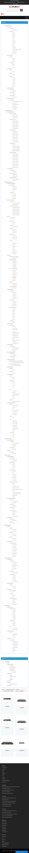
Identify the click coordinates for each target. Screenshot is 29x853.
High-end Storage (12, 119)
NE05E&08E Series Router (16, 332)
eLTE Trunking (12, 574)
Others (13, 86)
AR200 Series (14, 295)
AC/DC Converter (12, 608)
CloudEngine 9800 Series (16, 213)
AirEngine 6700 (15, 231)
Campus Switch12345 (11, 183)
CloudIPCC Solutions (15, 501)
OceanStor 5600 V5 (15, 137)
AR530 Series (14, 304)
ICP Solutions (14, 502)
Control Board (14, 529)
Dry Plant (11, 368)
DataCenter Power (10, 631)
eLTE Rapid (12, 571)
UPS (10, 632)
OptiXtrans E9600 (15, 425)
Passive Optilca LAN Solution (6, 788)
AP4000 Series (15, 246)
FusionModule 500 (15, 644)
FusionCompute (4, 825)
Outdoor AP (12, 234)
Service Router (12, 325)
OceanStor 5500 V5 (15, 134)
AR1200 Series (15, 292)
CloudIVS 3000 (15, 459)
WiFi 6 (8, 216)
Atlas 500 (14, 83)
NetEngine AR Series (13, 307)
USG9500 (14, 280)
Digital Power (7, 605)
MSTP (13, 434)
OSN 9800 (14, 429)
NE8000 (14, 338)
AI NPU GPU (9, 68)
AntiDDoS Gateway (13, 259)
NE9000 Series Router (16, 340)
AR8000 (14, 319)
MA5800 (11, 532)
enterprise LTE (10, 559)
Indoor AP (11, 228)
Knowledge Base (4, 846)
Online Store (3, 839)
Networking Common (11, 359)
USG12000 (14, 271)
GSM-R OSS (14, 586)
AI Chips (14, 77)
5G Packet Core (15, 599)
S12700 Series (14, 186)
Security (8, 255)
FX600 (13, 46)
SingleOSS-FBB (12, 356)
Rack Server (12, 31)
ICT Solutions (7, 661)
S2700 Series (14, 195)
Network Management (11, 352)
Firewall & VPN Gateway (14, 268)
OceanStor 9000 (15, 174)
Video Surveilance (10, 456)
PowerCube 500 (15, 629)
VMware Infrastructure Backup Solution (7, 815)
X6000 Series (14, 52)
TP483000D (14, 617)
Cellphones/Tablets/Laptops (5, 780)
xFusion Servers (8, 25)
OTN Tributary (14, 550)
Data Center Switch (13, 667)
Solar (11, 626)
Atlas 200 (14, 80)
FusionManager (4, 828)
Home (3, 689)
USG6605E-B (21, 750)
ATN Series (14, 326)
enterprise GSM (10, 583)
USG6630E (7, 727)
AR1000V (14, 322)
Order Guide (9, 673)
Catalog (8, 682)
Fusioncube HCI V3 (15, 107)
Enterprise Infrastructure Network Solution (18, 362)
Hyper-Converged (10, 98)
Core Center (12, 201)
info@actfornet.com (22, 2)
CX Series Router (15, 328)
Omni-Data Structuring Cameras (17, 492)
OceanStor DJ (14, 180)
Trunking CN (14, 577)
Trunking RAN (14, 580)
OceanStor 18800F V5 (16, 125)
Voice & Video (7, 455)
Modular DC (9, 638)
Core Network (9, 517)
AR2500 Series (15, 301)
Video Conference (13, 510)
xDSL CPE (11, 399)
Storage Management (13, 177)
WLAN (11, 240)
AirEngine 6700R (15, 237)
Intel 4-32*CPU (10, 55)
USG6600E (14, 277)
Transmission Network (11, 402)
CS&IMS (11, 593)
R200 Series (14, 253)
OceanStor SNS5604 (15, 165)
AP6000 (14, 249)
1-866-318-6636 (7, 2)
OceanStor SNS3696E (16, 161)
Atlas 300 (14, 82)
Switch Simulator (4, 823)
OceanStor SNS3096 (15, 158)
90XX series (12, 62)
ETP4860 (14, 614)
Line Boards (14, 547)
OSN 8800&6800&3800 (16, 428)
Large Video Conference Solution (6, 804)
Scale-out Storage (13, 173)
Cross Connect (15, 544)
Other (13, 408)
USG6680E (7, 706)
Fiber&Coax (12, 380)
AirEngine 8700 (15, 232)
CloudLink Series (15, 511)
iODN (13, 383)
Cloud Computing (8, 438)
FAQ (8, 663)
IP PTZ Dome (14, 480)
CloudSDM (14, 602)
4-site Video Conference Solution (6, 806)
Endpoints (14, 513)
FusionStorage (12, 170)
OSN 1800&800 (15, 426)
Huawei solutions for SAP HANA (17, 49)
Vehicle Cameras (15, 495)
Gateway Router (10, 289)
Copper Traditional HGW (16, 401)
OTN (10, 419)
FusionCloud (12, 441)
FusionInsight (12, 447)
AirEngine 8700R (15, 238)
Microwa (11, 404)
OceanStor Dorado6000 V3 (16, 150)
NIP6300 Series (15, 283)
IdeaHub (14, 514)
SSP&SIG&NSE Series (16, 343)
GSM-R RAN (14, 587)
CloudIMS (14, 595)
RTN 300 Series (15, 411)
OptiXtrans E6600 (15, 423)
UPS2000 (14, 635)
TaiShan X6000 (12, 95)
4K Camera (14, 471)
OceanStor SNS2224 (15, 153)
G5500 (11, 73)
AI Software (14, 79)
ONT (10, 389)
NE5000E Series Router (16, 337)
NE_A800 (14, 331)
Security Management (13, 286)
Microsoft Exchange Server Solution (7, 817)
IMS (13, 596)
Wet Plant (11, 371)
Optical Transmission (13, 676)
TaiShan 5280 (12, 92)
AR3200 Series (15, 298)
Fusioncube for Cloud (15, 104)
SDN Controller (10, 344)
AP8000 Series (15, 252)
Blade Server (12, 28)
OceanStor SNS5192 (15, 162)
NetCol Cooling (15, 650)
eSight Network (12, 353)
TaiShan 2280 (12, 89)
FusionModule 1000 (15, 641)
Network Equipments (9, 182)
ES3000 (14, 43)
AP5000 (14, 247)
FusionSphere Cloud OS (5, 799)
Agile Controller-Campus (16, 347)
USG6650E (22, 707)
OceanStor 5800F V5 (15, 141)
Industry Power (10, 607)
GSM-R (11, 584)
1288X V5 (14, 34)
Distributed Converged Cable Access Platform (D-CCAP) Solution (10, 786)
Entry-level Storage (13, 113)
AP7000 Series (15, 250)
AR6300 (14, 316)
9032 (13, 67)
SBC (13, 508)
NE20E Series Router (15, 334)
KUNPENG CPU (10, 88)
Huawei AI (11, 76)
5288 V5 (14, 40)
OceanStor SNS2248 (15, 155)
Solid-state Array (12, 143)
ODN (13, 386)
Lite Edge (14, 465)
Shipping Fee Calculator (5, 844)
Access (8, 526)
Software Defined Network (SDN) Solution (7, 793)
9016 (13, 65)
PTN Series (14, 341)
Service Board (14, 535)
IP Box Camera (15, 474)
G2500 (11, 70)
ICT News (9, 681)
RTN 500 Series (15, 413)
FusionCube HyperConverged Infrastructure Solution (9, 801)
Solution (8, 450)
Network (3, 770)
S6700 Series (14, 198)
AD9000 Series (15, 243)
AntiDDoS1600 (15, 262)
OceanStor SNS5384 (15, 164)
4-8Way (11, 56)
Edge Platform (12, 462)
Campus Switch (12, 669)
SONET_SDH (12, 432)
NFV (13, 592)
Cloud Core (9, 589)
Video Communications (11, 498)
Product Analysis (10, 664)
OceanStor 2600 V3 (15, 116)
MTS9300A (14, 623)
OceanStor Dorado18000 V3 (16, 146)
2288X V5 (14, 37)
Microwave (11, 679)
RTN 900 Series (15, 414)
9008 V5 (14, 64)
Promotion (9, 685)
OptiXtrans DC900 (15, 422)
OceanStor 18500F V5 (16, 122)
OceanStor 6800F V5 (15, 128)
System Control (15, 553)
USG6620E (22, 729)
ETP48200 (14, 611)
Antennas (14, 222)
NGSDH (14, 435)
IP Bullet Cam (14, 477)
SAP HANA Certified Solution (6, 791)
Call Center (11, 499)
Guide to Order (4, 836)
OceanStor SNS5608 (15, 167)
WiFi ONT (14, 398)
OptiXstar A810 (15, 420)
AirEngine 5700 (15, 235)
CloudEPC (14, 601)
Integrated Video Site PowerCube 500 (18, 489)
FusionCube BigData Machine (17, 101)
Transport (3, 777)
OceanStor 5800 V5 (15, 140)
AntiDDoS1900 (15, 265)
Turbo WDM (14, 556)
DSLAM (14, 377)
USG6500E (14, 274)
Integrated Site (12, 620)
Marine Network (10, 367)
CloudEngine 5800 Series (16, 207)
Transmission (9, 541)
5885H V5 (14, 61)
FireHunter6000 (15, 258)
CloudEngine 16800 (15, 204)
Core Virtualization (13, 590)
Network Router (10, 323)
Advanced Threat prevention (14, 256)
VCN (13, 468)
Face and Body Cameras (16, 486)
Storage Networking (13, 152)
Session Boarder (12, 507)
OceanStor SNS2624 (15, 156)
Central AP (11, 225)
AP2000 (14, 244)
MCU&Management (15, 516)
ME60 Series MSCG (15, 329)
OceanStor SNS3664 (15, 159)
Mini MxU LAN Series (15, 395)
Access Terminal (15, 562)
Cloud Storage (9, 168)
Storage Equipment (8, 110)
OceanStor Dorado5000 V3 (16, 149)
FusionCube (12, 100)
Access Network (10, 374)
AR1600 (14, 310)
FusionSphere (14, 444)
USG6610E (7, 750)
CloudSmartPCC (15, 604)
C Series (14, 483)
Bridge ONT (14, 392)
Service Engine (15, 568)
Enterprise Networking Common (17, 365)
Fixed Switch (12, 192)
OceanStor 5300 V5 (15, 131)
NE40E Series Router (15, 335)
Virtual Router (12, 320)
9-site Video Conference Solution (6, 812)
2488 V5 (14, 58)
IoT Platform (12, 504)
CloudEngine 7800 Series (16, 210)
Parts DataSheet (8, 525)
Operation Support (15, 565)
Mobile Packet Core (13, 598)
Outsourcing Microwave (16, 410)
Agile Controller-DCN (15, 349)
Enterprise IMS (12, 519)
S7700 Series (14, 189)
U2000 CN (11, 522)
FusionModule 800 (15, 647)
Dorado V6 (14, 144)
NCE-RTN (14, 407)
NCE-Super (14, 350)
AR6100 (14, 313)
